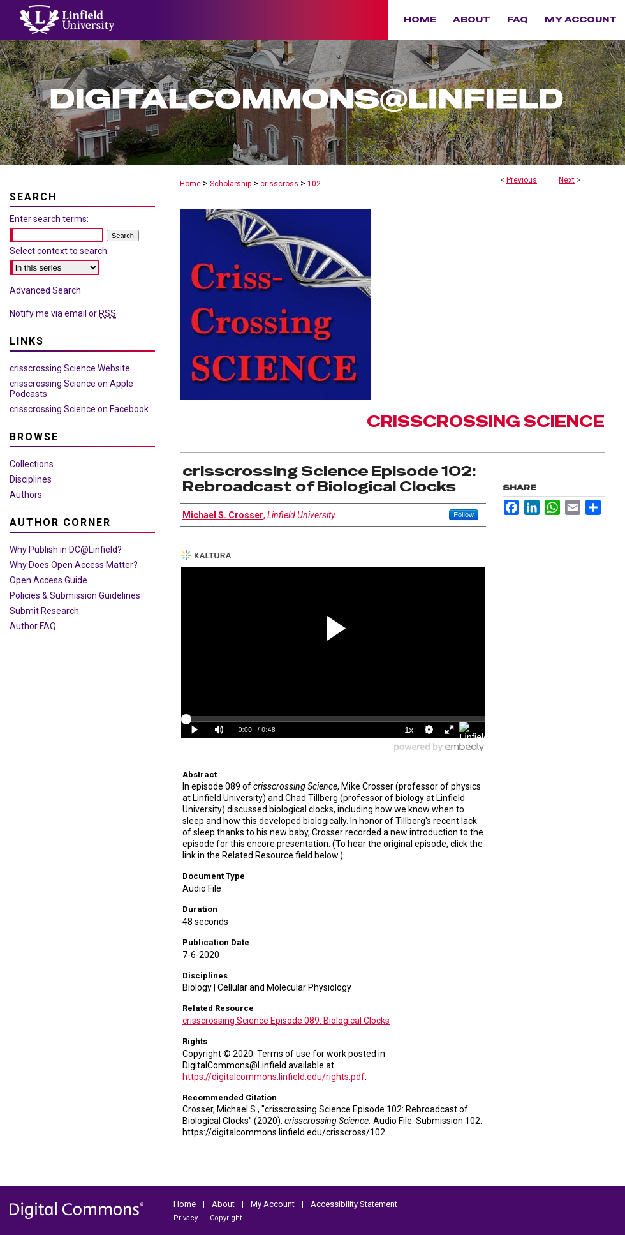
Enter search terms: (49, 219)
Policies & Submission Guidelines (75, 595)
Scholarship (230, 183)
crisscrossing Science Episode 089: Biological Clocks (286, 1020)
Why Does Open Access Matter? (74, 565)
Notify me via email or (63, 313)
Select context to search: (59, 251)
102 (314, 183)
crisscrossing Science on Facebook (79, 409)
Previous (521, 180)
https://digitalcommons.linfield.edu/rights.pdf (273, 1077)
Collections (32, 464)
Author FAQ (33, 626)
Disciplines (31, 479)
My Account (274, 1204)
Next (567, 180)
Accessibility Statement (354, 1204)
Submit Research (44, 611)
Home (190, 183)
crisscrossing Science (486, 421)
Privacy (186, 1218)
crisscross (279, 183)
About (224, 1204)
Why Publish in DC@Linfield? (66, 549)
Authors (26, 495)
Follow (463, 514)
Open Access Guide (48, 580)
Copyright (226, 1218)
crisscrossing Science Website (70, 368)
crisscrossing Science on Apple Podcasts (71, 388)
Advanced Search (45, 290)
